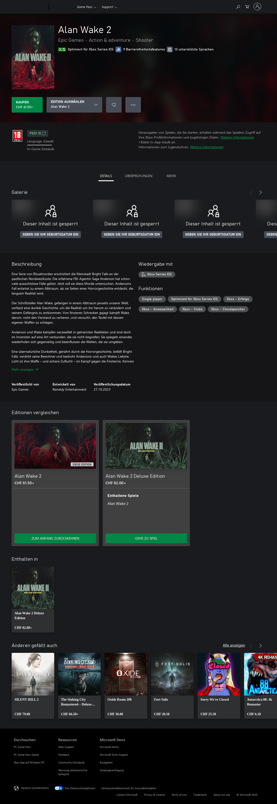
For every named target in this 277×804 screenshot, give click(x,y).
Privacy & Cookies (154, 794)
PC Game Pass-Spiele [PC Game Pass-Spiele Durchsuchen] (26, 754)
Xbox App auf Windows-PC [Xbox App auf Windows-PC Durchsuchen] (29, 762)
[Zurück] (251, 192)
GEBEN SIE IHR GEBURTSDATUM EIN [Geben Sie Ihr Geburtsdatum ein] (50, 234)
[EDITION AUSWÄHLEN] (74, 105)
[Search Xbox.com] (237, 6)
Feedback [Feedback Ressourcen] (63, 754)
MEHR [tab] (171, 175)
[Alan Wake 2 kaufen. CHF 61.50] (27, 105)
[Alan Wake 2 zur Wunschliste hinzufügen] (114, 105)
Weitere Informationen (237, 137)
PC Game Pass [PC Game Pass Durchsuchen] (22, 746)
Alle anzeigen (234, 645)
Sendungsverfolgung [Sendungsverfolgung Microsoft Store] (111, 770)
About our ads (222, 794)
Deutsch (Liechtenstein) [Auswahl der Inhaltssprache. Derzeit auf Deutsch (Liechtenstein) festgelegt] (35, 787)
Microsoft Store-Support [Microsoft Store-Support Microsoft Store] (114, 754)
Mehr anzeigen (25, 369)
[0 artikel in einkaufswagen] (247, 6)
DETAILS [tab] (106, 175)
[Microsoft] (30, 6)
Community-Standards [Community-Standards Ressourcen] (71, 762)
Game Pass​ (84, 7)
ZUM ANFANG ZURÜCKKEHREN (55, 538)
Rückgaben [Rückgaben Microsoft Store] (106, 762)
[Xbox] (62, 6)
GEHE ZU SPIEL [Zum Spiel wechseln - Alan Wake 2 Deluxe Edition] (146, 538)
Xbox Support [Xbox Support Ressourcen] (66, 746)
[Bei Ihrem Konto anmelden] (257, 6)
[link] (33, 599)
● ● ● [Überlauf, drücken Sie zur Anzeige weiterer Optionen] (133, 104)
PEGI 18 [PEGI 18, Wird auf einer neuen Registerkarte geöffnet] (38, 133)
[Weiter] (260, 192)
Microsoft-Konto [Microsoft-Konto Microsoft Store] (109, 746)
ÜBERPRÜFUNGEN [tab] (138, 175)
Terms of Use (179, 794)
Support (107, 7)
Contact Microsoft (127, 794)
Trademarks (200, 794)
